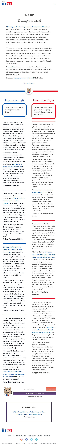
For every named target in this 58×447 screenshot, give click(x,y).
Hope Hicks (11, 67)
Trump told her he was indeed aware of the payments (14, 200)
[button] (54, 4)
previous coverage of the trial (24, 78)
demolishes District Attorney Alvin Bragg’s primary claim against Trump (43, 329)
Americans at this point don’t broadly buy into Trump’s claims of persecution (13, 374)
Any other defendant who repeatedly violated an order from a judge (12, 249)
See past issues (29, 83)
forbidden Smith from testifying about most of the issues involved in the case (43, 254)
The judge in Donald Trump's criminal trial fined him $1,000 (27, 27)
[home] (7, 3)
